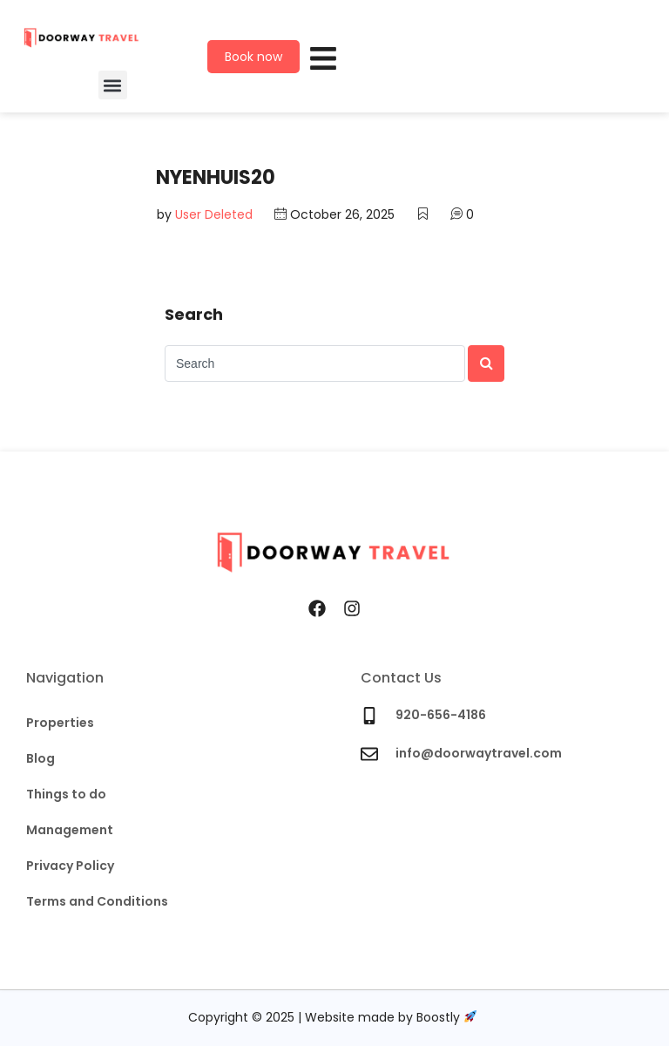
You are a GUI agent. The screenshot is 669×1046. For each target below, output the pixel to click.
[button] (112, 85)
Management (69, 830)
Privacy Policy (70, 865)
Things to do (66, 794)
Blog (40, 758)
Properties (60, 722)
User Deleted (214, 215)
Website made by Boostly (390, 1018)
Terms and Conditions (97, 901)
